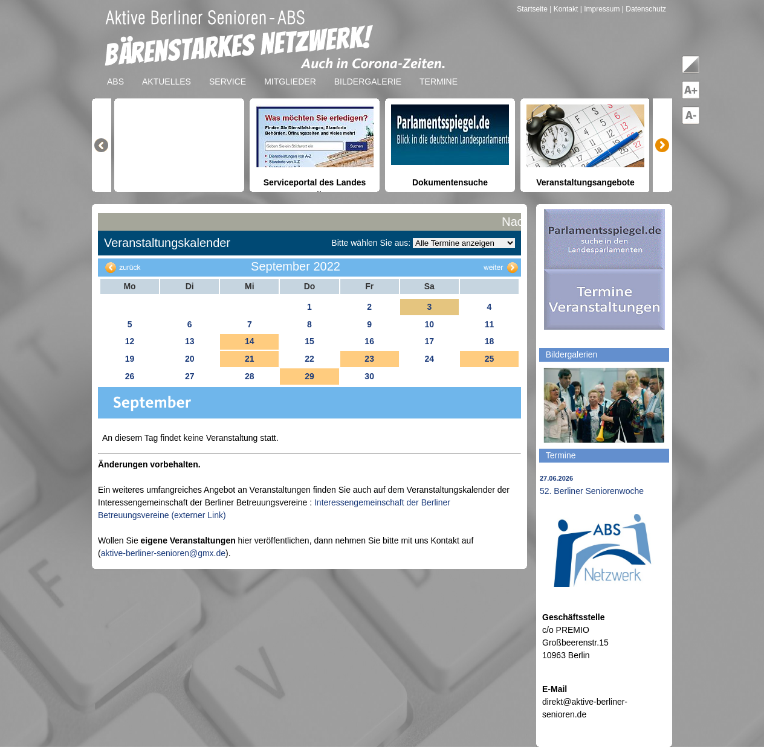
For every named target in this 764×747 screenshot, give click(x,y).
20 (190, 359)
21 (249, 359)
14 (249, 341)
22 (309, 359)
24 (429, 359)
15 (309, 341)
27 (190, 376)
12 (130, 341)
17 (429, 341)
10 (429, 324)
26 (130, 376)
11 (489, 324)
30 (369, 376)
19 (130, 359)
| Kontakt (564, 9)
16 (369, 341)
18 (489, 341)
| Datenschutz (644, 9)
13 (190, 341)
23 (369, 359)
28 (249, 376)
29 (309, 376)
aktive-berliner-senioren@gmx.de (163, 553)
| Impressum (600, 9)
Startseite (533, 9)
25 (489, 359)
